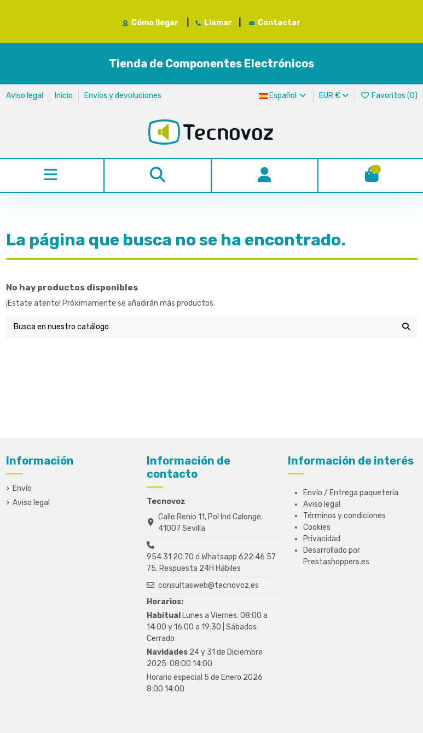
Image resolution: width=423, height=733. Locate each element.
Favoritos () (389, 95)
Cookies (317, 527)
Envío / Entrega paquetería (350, 492)
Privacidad (321, 538)
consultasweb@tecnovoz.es (208, 585)
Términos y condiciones (344, 515)
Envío (22, 488)
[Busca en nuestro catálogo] (406, 327)
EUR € (334, 95)
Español (283, 95)
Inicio (64, 95)
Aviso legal (25, 95)
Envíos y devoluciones (122, 95)
